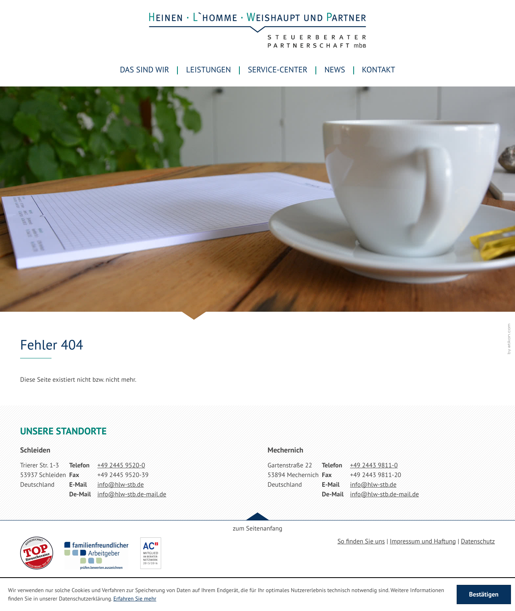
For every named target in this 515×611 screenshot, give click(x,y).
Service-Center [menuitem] (277, 69)
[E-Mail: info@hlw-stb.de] (120, 485)
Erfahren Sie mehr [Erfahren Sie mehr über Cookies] (135, 598)
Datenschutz (478, 541)
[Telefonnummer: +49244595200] (121, 465)
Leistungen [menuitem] (208, 69)
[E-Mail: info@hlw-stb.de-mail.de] (131, 494)
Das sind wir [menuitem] (144, 69)
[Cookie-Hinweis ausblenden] (484, 594)
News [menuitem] (334, 69)
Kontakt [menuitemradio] (378, 69)
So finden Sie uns (361, 541)
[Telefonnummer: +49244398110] (374, 465)
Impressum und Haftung (423, 541)
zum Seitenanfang (257, 529)
